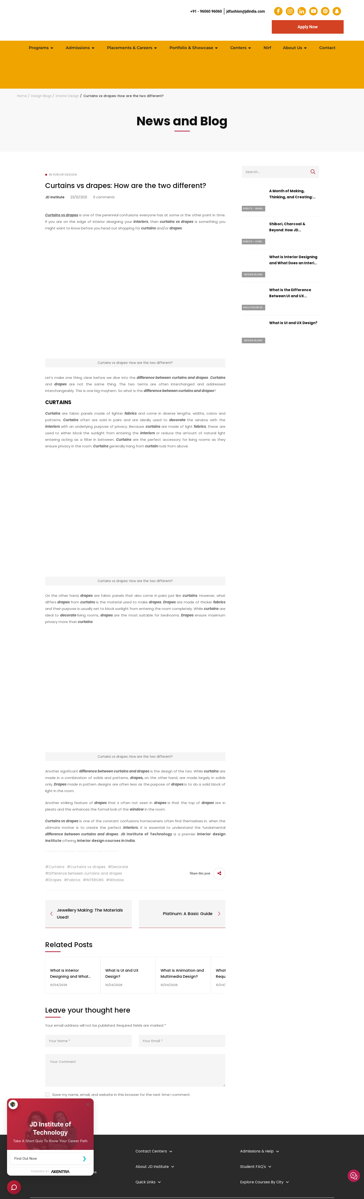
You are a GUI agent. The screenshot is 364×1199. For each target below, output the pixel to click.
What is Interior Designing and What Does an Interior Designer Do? (293, 263)
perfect (123, 827)
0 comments (104, 197)
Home (22, 96)
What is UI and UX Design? (293, 322)
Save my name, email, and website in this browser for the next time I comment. (121, 1094)
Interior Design (67, 96)
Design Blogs (41, 96)
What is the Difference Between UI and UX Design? (290, 295)
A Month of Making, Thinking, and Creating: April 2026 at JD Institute (292, 197)
